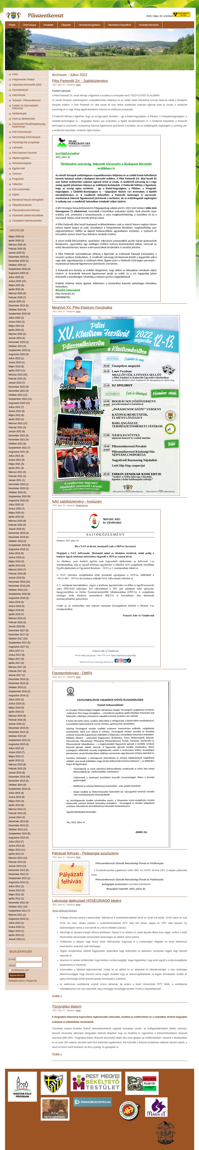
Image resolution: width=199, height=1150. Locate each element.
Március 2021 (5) (17, 472)
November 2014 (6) (19, 780)
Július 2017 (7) (16, 650)
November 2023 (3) (19, 342)
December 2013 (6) (19, 821)
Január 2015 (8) (17, 772)
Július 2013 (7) (16, 841)
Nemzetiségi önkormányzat (26, 137)
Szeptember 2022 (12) (20, 399)
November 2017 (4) (19, 634)
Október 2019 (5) (17, 541)
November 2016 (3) (19, 683)
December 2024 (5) (19, 305)
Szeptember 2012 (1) (19, 878)
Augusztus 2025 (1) (19, 273)
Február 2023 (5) (17, 378)
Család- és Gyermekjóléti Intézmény (25, 107)
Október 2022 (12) (18, 395)
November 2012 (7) (19, 874)
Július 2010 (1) (16, 923)
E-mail (12, 959)
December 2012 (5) (19, 870)
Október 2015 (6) (17, 736)
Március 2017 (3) (17, 667)
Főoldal (12, 25)
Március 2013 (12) (18, 858)
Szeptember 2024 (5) (19, 313)
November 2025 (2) (19, 261)
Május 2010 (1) (16, 931)
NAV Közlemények (21, 132)
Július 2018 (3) (16, 602)
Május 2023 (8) (16, 366)
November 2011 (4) (19, 902)
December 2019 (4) (19, 533)
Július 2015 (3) (16, 748)
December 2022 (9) (19, 386)
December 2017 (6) (19, 630)
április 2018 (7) (16, 614)
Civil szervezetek (21, 189)
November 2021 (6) (19, 439)
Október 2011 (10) (18, 906)
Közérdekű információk (148, 25)
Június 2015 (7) (17, 752)
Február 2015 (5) (17, 768)
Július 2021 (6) (16, 456)
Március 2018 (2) (17, 618)
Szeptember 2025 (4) (19, 269)
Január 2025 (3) (17, 301)
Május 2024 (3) (16, 326)
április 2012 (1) (16, 898)
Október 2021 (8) (17, 443)
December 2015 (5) (19, 728)
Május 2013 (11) (17, 849)
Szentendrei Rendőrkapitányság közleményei (28, 125)
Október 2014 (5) (17, 784)
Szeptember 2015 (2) (19, 740)
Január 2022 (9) (17, 431)
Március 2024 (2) (17, 334)
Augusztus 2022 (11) (19, 403)
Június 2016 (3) (17, 703)
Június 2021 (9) (17, 460)
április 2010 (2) (16, 935)
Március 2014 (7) (17, 809)
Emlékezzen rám (19, 970)
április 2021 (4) (16, 468)
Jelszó (12, 965)
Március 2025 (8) (17, 293)
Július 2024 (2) (16, 317)
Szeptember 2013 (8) (19, 833)
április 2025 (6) (16, 289)
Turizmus (17, 173)
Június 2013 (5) (17, 845)
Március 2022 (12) (18, 423)
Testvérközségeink (21, 163)
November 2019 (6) (19, 537)
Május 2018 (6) (16, 610)
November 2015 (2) (19, 732)
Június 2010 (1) (17, 927)
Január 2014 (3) (17, 817)
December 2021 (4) (19, 435)
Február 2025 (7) (17, 297)
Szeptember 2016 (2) (19, 691)
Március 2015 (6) (17, 764)
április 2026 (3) (16, 240)
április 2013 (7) (16, 854)
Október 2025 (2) (17, 265)
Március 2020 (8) (17, 520)
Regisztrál (32, 980)
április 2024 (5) (16, 330)
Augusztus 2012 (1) (19, 882)
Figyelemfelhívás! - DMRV (72, 673)
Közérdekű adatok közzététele (27, 215)
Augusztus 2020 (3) (19, 500)
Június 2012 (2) (17, 890)
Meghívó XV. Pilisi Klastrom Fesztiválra (82, 307)
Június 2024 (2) (17, 321)
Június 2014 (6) (17, 797)
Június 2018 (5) (17, 606)
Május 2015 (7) (16, 756)
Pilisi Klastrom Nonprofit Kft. (119, 25)
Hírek (15, 74)
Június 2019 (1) (17, 557)
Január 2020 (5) (17, 529)
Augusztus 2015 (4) (19, 744)
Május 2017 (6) (16, 659)
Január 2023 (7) (17, 382)
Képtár (15, 194)
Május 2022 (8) (16, 415)
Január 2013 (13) (17, 866)
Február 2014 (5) (17, 813)
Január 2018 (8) (17, 626)
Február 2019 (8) (17, 573)
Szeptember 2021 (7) (19, 447)
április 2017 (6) (16, 663)
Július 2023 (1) (16, 358)
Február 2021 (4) (17, 476)
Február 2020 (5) (17, 525)
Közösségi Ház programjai (25, 142)
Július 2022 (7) (16, 407)
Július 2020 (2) (16, 504)
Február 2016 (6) (17, 720)
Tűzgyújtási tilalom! (67, 1006)
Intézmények (18, 95)
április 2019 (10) (17, 565)
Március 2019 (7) (17, 569)
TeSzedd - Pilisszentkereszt (26, 100)
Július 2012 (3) (16, 886)
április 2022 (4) (16, 419)
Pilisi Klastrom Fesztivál (24, 152)
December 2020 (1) (19, 484)
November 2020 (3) (19, 488)
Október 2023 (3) (17, 346)
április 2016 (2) (16, 711)
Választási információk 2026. (27, 84)
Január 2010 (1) (17, 939)
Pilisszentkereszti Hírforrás (26, 210)
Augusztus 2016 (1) (19, 695)
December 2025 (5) (19, 256)
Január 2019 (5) (17, 577)
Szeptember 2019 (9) (19, 545)
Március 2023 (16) (18, 374)
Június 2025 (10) (17, 281)
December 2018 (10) (19, 581)
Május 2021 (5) (16, 464)
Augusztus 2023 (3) (19, 354)
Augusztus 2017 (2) (19, 646)
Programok (18, 179)
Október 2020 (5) (17, 492)
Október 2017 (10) (18, 638)
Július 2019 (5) (16, 553)
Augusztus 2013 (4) (19, 837)
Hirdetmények (19, 113)
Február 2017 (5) (17, 671)
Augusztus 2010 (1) (19, 919)
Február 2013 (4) (17, 862)
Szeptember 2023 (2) (19, 350)
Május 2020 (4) (16, 512)
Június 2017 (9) (17, 655)
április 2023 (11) (17, 370)
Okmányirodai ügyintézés (89, 25)
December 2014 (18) (19, 776)
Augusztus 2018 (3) (19, 598)
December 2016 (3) (19, 679)
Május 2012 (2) (16, 894)
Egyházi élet (18, 168)
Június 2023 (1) (17, 362)
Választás (17, 184)
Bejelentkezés (17, 975)
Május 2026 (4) (16, 236)
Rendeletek (48, 25)
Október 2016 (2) (17, 687)
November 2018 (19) (19, 585)
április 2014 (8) (16, 805)
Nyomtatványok (20, 90)
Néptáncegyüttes (21, 158)
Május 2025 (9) (16, 285)
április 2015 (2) (16, 760)
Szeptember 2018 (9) (19, 594)
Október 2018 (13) (18, 590)
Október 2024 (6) (17, 309)
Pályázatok (66, 25)
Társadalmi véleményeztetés (27, 220)
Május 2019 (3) (16, 561)
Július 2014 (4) (16, 793)
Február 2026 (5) (17, 248)
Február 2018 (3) (17, 622)
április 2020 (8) (16, 516)
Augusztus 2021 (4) (19, 451)
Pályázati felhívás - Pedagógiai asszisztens (85, 853)
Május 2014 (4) (16, 801)
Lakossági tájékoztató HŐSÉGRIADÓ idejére (86, 901)
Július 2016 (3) (16, 699)
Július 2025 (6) (16, 277)
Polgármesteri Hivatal (23, 79)
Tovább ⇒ (57, 996)
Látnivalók (17, 147)
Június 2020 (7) (17, 508)
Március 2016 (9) (17, 715)
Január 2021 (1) (17, 480)
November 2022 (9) (19, 391)
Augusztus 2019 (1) (19, 549)
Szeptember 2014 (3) (19, 789)
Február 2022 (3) (17, 427)
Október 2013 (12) (18, 829)
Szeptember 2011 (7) (19, 910)
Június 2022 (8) (17, 411)
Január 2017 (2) (17, 675)
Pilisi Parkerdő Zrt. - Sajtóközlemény (80, 81)
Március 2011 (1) (17, 914)
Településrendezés (22, 205)
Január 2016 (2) (17, 724)
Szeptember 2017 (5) (19, 642)
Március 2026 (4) (17, 244)
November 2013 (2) (19, 825)
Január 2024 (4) (17, 338)
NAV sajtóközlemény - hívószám (77, 501)
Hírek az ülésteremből (23, 118)
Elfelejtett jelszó (17, 980)
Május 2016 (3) (16, 707)
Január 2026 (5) (17, 252)
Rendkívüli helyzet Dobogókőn (28, 199)
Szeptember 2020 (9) (19, 496)
